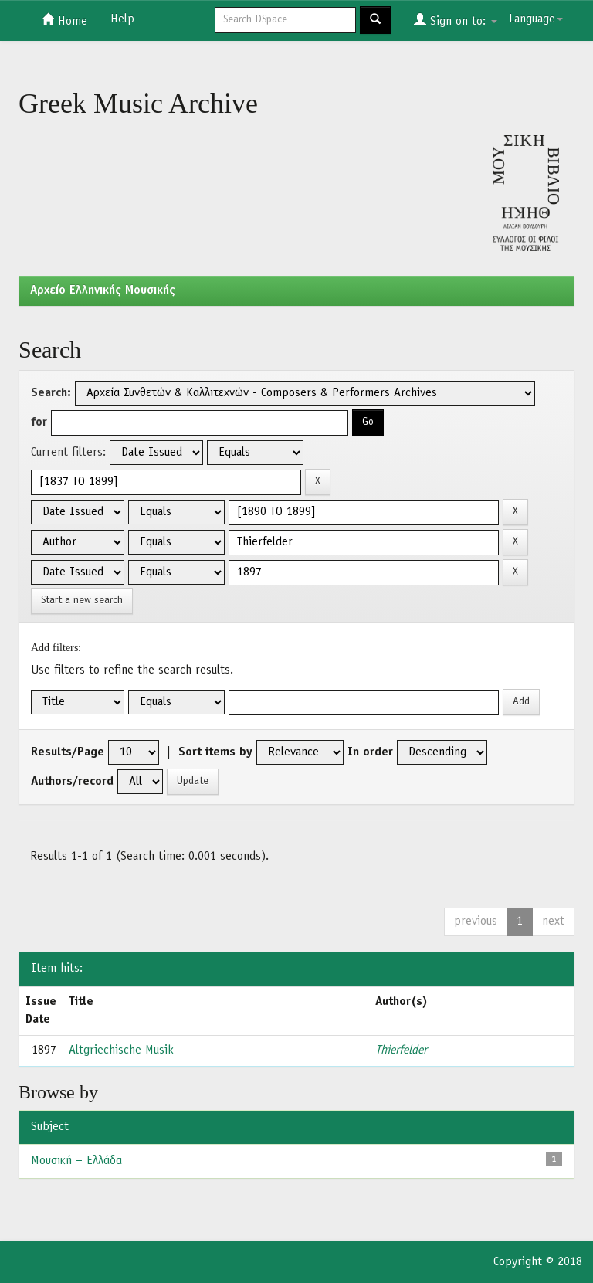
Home (64, 20)
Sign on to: (455, 20)
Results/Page (67, 752)
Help (122, 19)
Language (536, 19)
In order (370, 752)
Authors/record (72, 782)
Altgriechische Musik (121, 1050)
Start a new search (82, 600)
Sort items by (215, 752)
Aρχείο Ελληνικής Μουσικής (102, 290)
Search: (51, 393)
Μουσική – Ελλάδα (76, 1161)
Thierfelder (401, 1050)
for (39, 422)
